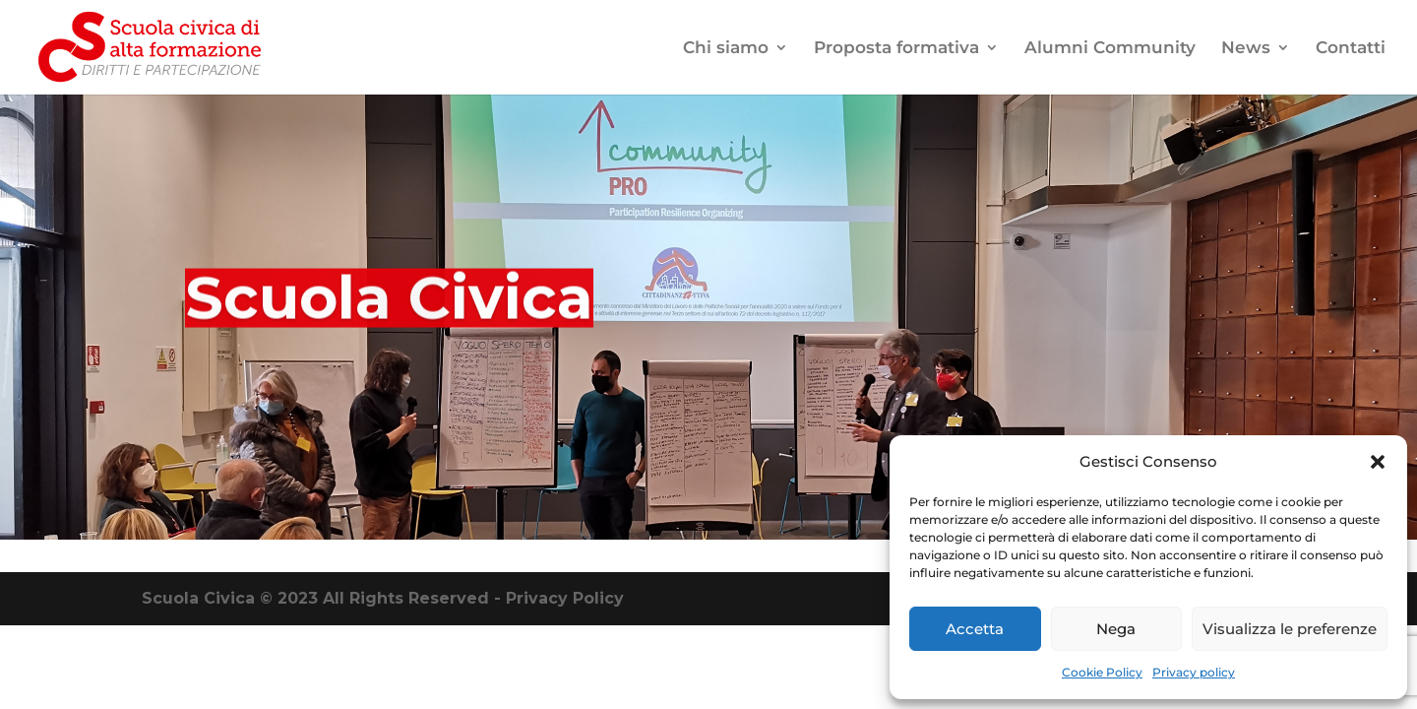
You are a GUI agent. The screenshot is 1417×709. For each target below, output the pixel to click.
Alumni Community (1110, 48)
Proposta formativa (896, 48)
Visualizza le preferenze (1289, 628)
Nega (1116, 628)
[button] (1377, 462)
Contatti (1351, 48)
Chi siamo (726, 48)
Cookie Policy (1102, 672)
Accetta (975, 628)
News (1245, 48)
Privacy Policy (565, 598)
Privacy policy (1193, 672)
